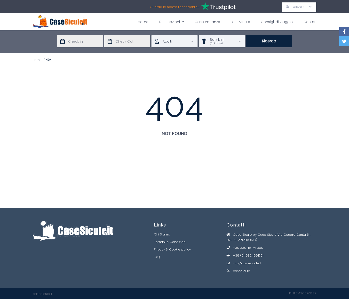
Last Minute (240, 21)
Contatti (310, 21)
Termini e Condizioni (170, 242)
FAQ (157, 257)
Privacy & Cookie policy (172, 249)
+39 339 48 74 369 (248, 247)
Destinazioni (171, 21)
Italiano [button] (299, 7)
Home (143, 21)
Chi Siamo (162, 234)
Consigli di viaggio (277, 21)
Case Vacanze (207, 21)
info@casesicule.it (247, 263)
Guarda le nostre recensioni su (193, 7)
